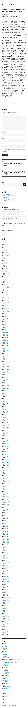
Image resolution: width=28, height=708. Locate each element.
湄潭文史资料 (6, 677)
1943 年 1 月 (5, 499)
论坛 (3, 702)
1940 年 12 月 (6, 539)
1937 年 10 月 (6, 600)
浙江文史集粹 (6, 675)
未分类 (4, 656)
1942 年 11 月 (6, 502)
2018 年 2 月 (5, 297)
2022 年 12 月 (6, 250)
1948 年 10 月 (6, 388)
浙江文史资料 (6, 673)
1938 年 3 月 (5, 592)
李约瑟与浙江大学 (7, 657)
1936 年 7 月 (5, 624)
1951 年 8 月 (5, 334)
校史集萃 (5, 661)
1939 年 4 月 (5, 571)
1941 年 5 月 (5, 531)
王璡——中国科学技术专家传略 (9, 195)
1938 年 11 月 (6, 579)
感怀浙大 (5, 654)
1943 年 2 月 (5, 497)
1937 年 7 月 (5, 605)
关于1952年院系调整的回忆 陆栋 (12, 209)
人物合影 (5, 648)
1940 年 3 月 (5, 554)
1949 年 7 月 (5, 374)
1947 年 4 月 (5, 417)
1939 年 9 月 (5, 563)
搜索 (3, 182)
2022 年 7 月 (5, 252)
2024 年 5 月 (6, 242)
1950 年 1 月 (5, 364)
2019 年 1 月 (5, 286)
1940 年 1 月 (5, 557)
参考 (4, 649)
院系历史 (5, 683)
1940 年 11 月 (6, 541)
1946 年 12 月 (6, 424)
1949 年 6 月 (5, 375)
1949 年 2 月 (5, 382)
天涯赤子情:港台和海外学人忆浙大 (10, 653)
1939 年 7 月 (5, 566)
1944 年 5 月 (5, 473)
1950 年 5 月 (5, 358)
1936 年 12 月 (6, 616)
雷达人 (4, 685)
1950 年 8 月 (5, 353)
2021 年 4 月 (5, 262)
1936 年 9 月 (5, 621)
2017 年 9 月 (5, 303)
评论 (3, 115)
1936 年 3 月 (5, 631)
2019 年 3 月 (5, 282)
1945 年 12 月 (6, 443)
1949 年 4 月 (5, 379)
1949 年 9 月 (5, 371)
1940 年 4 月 (5, 552)
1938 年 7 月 (5, 586)
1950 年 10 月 (6, 350)
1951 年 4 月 (5, 340)
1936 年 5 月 (5, 627)
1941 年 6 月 (5, 530)
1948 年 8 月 (5, 392)
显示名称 (4, 132)
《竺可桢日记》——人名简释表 (9, 199)
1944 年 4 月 (5, 475)
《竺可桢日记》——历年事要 (9, 200)
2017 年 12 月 (6, 298)
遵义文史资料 (6, 681)
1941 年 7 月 (5, 528)
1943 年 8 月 (5, 488)
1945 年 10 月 (6, 446)
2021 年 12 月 (6, 255)
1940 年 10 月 (6, 542)
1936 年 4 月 (5, 629)
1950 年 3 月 (5, 361)
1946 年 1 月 (5, 441)
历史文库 (4, 693)
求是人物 (5, 664)
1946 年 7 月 (5, 432)
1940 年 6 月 (5, 549)
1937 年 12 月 (6, 597)
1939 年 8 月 (5, 565)
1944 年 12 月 (6, 462)
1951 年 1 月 (5, 345)
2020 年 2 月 (6, 270)
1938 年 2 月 (5, 594)
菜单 (24, 4)
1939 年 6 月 (5, 568)
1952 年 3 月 (5, 323)
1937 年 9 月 (5, 602)
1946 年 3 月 (5, 438)
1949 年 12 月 (6, 366)
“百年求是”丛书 (6, 643)
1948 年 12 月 (6, 385)
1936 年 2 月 (5, 632)
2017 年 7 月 (5, 305)
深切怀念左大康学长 (7, 194)
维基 (3, 699)
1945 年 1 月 (5, 461)
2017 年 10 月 (6, 302)
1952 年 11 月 (6, 310)
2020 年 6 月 (6, 265)
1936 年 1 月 (5, 634)
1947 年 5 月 (5, 416)
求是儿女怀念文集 (7, 665)
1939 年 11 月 (6, 560)
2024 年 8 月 (6, 241)
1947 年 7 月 (5, 412)
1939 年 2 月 (5, 574)
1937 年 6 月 (5, 607)
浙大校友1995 (6, 669)
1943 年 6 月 (5, 491)
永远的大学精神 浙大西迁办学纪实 (10, 662)
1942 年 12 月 (6, 501)
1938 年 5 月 (5, 589)
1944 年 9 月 (5, 467)
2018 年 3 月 (5, 295)
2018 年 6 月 (5, 292)
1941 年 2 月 (5, 536)
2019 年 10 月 (6, 273)
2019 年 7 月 (5, 276)
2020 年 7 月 (6, 263)
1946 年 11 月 (6, 425)
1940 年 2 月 (5, 555)
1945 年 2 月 (5, 459)
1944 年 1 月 (5, 480)
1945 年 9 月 (5, 448)
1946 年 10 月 (6, 427)
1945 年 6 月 (5, 453)
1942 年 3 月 (5, 515)
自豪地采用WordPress (14, 705)
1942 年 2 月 (5, 517)
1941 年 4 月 (5, 533)
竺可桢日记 (5, 678)
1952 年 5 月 (5, 319)
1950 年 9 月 (5, 351)
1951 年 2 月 (5, 343)
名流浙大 (5, 651)
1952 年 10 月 (6, 311)
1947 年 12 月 (6, 404)
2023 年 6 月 (5, 247)
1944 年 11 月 (6, 464)
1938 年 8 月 (5, 584)
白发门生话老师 (6, 197)
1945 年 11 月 (6, 444)
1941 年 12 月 (6, 520)
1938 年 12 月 (6, 578)
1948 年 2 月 (5, 401)
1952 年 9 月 (5, 313)
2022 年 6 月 (6, 253)
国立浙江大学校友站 (8, 4)
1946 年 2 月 (5, 440)
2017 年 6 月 (5, 306)
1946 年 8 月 (5, 430)
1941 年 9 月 (5, 525)
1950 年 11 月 (6, 348)
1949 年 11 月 (6, 367)
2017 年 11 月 (6, 300)
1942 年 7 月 (5, 509)
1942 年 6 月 (5, 510)
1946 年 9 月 (5, 428)
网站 (3, 143)
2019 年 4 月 (5, 281)
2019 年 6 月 (5, 278)
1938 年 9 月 (5, 583)
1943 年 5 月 (5, 493)
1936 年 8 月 (5, 623)
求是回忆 (5, 667)
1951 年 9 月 (5, 332)
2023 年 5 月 (5, 249)
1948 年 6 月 (5, 395)
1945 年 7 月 (5, 451)
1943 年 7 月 (5, 489)
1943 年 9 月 (5, 486)
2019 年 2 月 (5, 284)
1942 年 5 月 (5, 512)
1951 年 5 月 (5, 339)
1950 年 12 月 (6, 347)
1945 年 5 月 (5, 454)
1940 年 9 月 (5, 544)
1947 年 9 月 (5, 409)
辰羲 (3, 102)
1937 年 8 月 (5, 603)
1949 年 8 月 (5, 372)
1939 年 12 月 (6, 558)
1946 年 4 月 (5, 436)
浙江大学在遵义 (6, 672)
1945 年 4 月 (5, 456)
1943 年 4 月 (5, 494)
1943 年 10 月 (6, 485)
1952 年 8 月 (5, 314)
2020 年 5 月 (6, 266)
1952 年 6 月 (5, 318)
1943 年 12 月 (6, 481)
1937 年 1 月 (5, 615)
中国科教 (5, 645)
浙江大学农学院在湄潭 (11, 214)
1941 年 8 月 (5, 526)
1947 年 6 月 (5, 414)
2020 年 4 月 (6, 268)
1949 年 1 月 (5, 383)
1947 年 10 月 (6, 408)
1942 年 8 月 (5, 507)
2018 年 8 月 (5, 290)
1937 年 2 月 (5, 613)
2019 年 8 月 (5, 274)
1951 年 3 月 (5, 342)
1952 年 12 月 (6, 308)
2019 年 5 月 (5, 279)
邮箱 (3, 138)
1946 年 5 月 (5, 435)
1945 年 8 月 (5, 449)
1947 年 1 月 (5, 422)
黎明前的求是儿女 (7, 686)
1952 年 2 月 (5, 324)
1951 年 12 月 (6, 327)
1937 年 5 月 (5, 608)
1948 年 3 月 (5, 400)
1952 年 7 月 (5, 316)
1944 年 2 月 (5, 478)
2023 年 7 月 (5, 245)
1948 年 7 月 (5, 393)
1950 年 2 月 (5, 363)
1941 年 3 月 (5, 534)
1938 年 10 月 (6, 581)
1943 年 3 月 (5, 496)
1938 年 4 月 (5, 591)
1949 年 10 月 (6, 369)
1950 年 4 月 (5, 359)
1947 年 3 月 (5, 419)
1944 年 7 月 (5, 470)
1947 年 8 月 (5, 411)
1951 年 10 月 (6, 331)
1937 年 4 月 (5, 610)
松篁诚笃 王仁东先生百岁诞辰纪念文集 (11, 659)
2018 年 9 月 (5, 289)
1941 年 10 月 (6, 523)
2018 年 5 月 (5, 294)
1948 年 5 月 (5, 396)
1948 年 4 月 (5, 398)
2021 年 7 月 (5, 258)
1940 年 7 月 (5, 547)
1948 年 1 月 (5, 403)
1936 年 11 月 (6, 618)
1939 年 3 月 (5, 573)
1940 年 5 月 (5, 550)
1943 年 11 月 (6, 483)
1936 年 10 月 (6, 619)
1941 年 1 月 (5, 538)
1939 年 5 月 (5, 570)
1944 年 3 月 (5, 477)
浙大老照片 (5, 670)
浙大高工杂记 (10, 230)
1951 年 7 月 (5, 335)
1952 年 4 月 (5, 321)
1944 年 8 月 (5, 469)
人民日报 (5, 646)
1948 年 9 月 (5, 390)
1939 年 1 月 (5, 576)
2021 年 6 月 (5, 260)
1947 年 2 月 (5, 420)
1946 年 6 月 (5, 433)
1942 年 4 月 (5, 513)
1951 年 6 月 (5, 337)
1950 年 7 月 (5, 355)
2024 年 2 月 (6, 244)
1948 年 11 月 (6, 387)
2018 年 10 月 (6, 287)
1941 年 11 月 (5, 522)
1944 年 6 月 (5, 472)
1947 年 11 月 (5, 406)
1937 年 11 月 (6, 599)
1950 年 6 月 (5, 356)
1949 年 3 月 (5, 380)
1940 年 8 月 (5, 546)
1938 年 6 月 (5, 587)
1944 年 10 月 (6, 465)
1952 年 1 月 (5, 326)
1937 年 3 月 (5, 611)
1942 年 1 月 (5, 518)
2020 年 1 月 (5, 271)
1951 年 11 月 (5, 329)
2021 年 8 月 (5, 257)
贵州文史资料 (6, 680)
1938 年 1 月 (5, 595)
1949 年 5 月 (5, 377)
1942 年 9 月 (5, 505)
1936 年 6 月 (5, 626)
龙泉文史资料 (6, 688)
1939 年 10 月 (6, 562)
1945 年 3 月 (5, 457)
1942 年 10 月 (6, 504)
